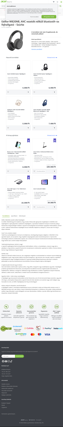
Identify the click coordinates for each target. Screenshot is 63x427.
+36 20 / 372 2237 (5, 374)
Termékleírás (6, 216)
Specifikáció (14, 216)
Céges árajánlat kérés (6, 376)
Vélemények (22, 216)
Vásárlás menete (5, 384)
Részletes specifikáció (36, 49)
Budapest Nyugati (5, 403)
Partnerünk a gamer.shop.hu (8, 414)
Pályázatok (4, 392)
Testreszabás (34, 16)
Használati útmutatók (6, 390)
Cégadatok (4, 407)
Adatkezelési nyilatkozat (7, 388)
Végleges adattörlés (6, 395)
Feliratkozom (19, 356)
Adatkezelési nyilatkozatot (12, 12)
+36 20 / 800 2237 (5, 371)
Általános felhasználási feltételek (9, 386)
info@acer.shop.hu (5, 369)
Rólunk (3, 405)
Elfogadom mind (49, 16)
